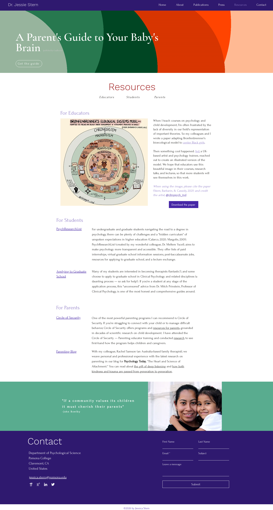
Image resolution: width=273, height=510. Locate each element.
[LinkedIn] (45, 484)
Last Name (204, 441)
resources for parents (166, 328)
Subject (202, 453)
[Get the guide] (29, 63)
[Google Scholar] (31, 484)
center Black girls (194, 142)
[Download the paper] (183, 204)
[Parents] (160, 97)
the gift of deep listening (150, 366)
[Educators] (107, 97)
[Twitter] (53, 484)
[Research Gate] (38, 484)
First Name (168, 441)
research (179, 338)
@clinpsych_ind (176, 195)
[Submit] (195, 484)
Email (165, 453)
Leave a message (171, 464)
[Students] (133, 97)
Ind (197, 151)
